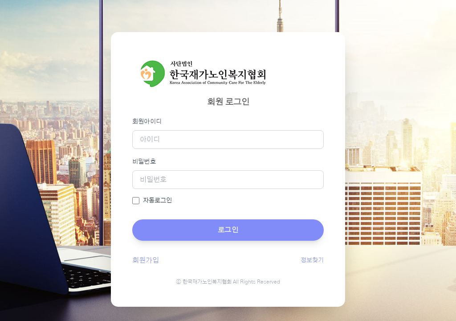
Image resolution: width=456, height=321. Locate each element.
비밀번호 (144, 162)
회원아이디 (147, 122)
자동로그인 (157, 201)
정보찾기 (312, 260)
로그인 (228, 230)
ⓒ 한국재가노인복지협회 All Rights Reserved (228, 281)
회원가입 (145, 260)
